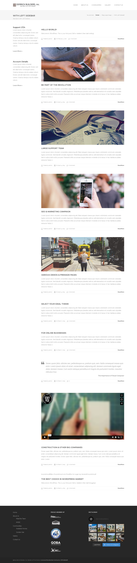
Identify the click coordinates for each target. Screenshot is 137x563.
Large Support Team (52, 148)
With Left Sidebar (119, 15)
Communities (96, 5)
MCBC (18, 522)
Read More (121, 38)
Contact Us (118, 5)
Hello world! (49, 30)
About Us (84, 5)
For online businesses (53, 333)
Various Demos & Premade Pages (59, 275)
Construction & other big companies (61, 447)
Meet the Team (21, 518)
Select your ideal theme (55, 304)
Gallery (108, 5)
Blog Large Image (107, 15)
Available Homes (21, 528)
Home (75, 5)
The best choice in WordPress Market (62, 479)
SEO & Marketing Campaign (55, 212)
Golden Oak (20, 532)
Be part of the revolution (56, 85)
